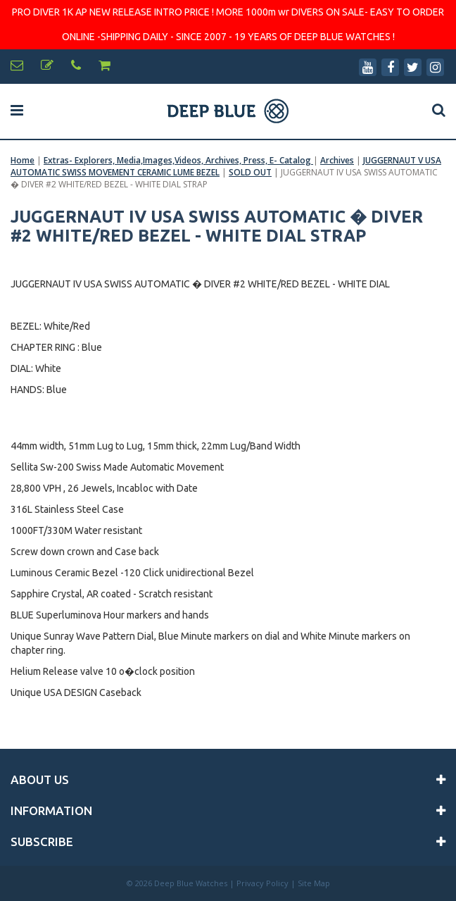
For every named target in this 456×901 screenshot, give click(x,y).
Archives (337, 160)
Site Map (314, 883)
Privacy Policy (262, 883)
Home (22, 160)
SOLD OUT (250, 172)
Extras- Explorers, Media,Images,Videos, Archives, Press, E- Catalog (178, 160)
